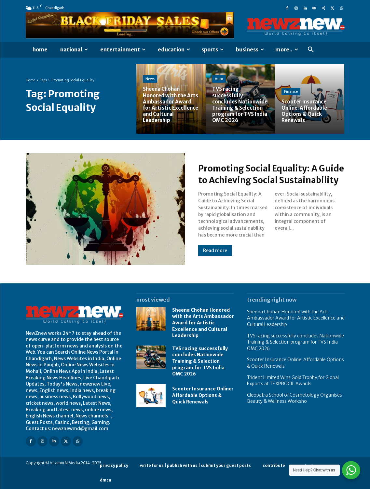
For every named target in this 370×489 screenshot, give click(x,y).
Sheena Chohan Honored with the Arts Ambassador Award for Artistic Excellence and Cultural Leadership (203, 322)
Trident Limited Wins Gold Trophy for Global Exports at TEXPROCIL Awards (293, 380)
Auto (219, 72)
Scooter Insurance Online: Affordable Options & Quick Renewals (202, 395)
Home (30, 80)
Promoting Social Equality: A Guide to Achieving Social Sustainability (265, 174)
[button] (311, 50)
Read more (215, 256)
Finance (291, 91)
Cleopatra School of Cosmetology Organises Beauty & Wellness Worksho (294, 398)
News (150, 78)
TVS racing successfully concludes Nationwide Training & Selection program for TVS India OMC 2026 (200, 361)
